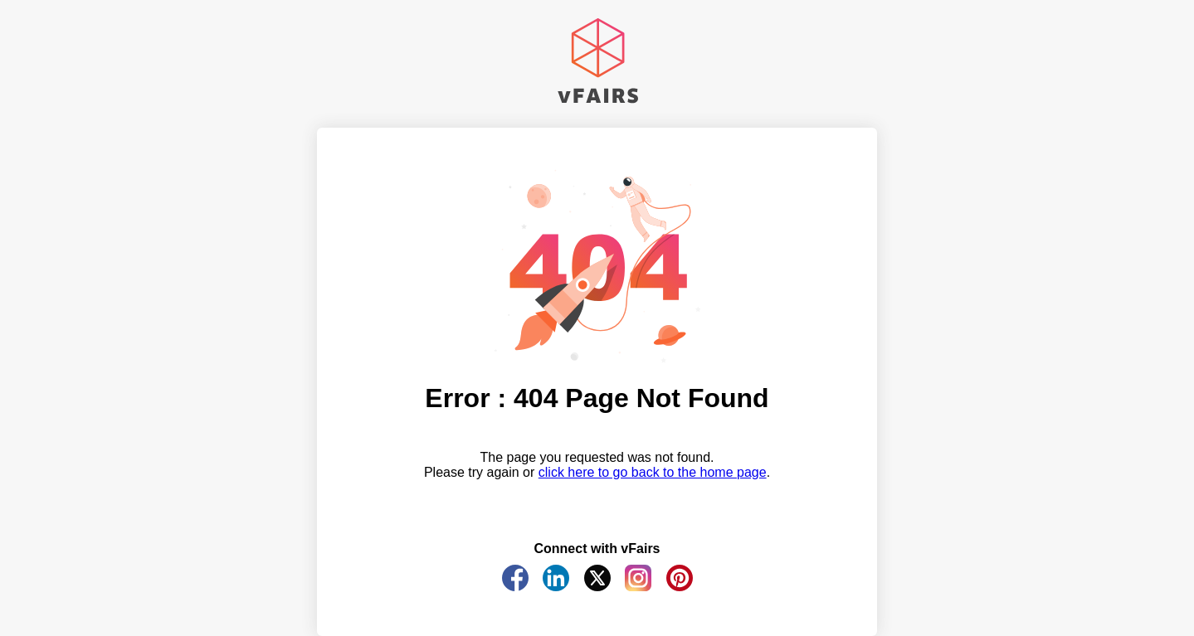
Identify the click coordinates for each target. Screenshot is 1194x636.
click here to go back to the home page (653, 472)
